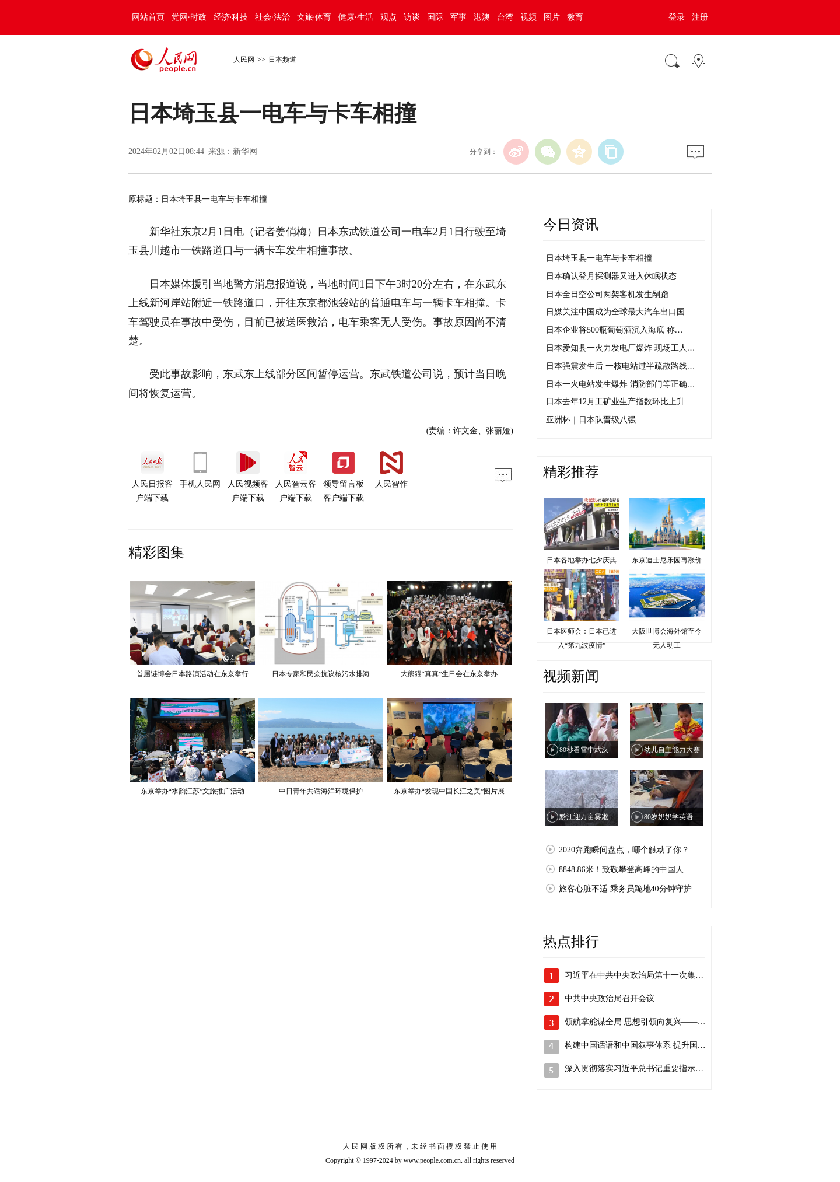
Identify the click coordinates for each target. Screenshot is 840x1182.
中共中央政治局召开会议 (609, 998)
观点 (388, 17)
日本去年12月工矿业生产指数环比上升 (615, 401)
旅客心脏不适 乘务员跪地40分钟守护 (625, 888)
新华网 (245, 151)
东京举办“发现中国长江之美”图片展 (449, 791)
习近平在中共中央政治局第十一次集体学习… (646, 975)
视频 (528, 17)
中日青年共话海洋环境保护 (321, 791)
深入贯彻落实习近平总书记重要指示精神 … (643, 1068)
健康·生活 (355, 17)
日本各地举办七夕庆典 (582, 560)
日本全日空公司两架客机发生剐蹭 (607, 294)
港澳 (482, 17)
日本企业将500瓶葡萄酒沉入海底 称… (614, 330)
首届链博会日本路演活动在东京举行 (192, 674)
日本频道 (282, 59)
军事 (458, 17)
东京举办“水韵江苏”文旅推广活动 (193, 791)
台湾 (505, 17)
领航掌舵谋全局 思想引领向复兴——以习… (643, 1021)
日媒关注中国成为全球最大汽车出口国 (615, 311)
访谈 (412, 17)
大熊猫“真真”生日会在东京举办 (449, 674)
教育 (575, 17)
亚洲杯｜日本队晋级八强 (591, 419)
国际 (435, 17)
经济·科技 (231, 17)
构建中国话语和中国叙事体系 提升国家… (639, 1045)
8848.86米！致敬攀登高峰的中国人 (621, 869)
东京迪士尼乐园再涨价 (667, 560)
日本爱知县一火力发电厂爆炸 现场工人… (620, 348)
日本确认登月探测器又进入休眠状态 (611, 276)
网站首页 (148, 17)
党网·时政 (189, 17)
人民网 (243, 59)
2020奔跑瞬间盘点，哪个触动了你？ (624, 849)
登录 (676, 17)
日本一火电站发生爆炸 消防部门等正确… (620, 384)
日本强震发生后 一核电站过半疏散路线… (620, 366)
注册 (700, 17)
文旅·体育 (314, 17)
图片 (552, 17)
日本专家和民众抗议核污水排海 (321, 674)
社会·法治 (272, 17)
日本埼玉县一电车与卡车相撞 (599, 258)
